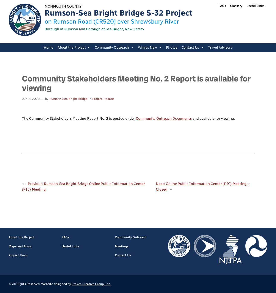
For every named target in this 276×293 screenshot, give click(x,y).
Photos (171, 47)
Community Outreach (114, 47)
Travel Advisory (220, 47)
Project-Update (103, 99)
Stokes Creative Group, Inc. (91, 284)
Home (48, 47)
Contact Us (193, 47)
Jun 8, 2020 (31, 99)
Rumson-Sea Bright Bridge (68, 99)
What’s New (150, 47)
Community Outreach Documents (164, 118)
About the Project (74, 47)
